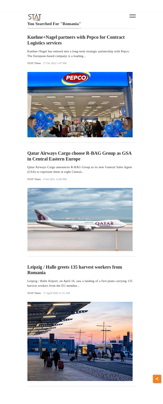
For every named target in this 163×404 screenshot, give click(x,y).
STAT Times (34, 63)
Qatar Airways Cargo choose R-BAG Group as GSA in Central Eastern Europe (79, 156)
